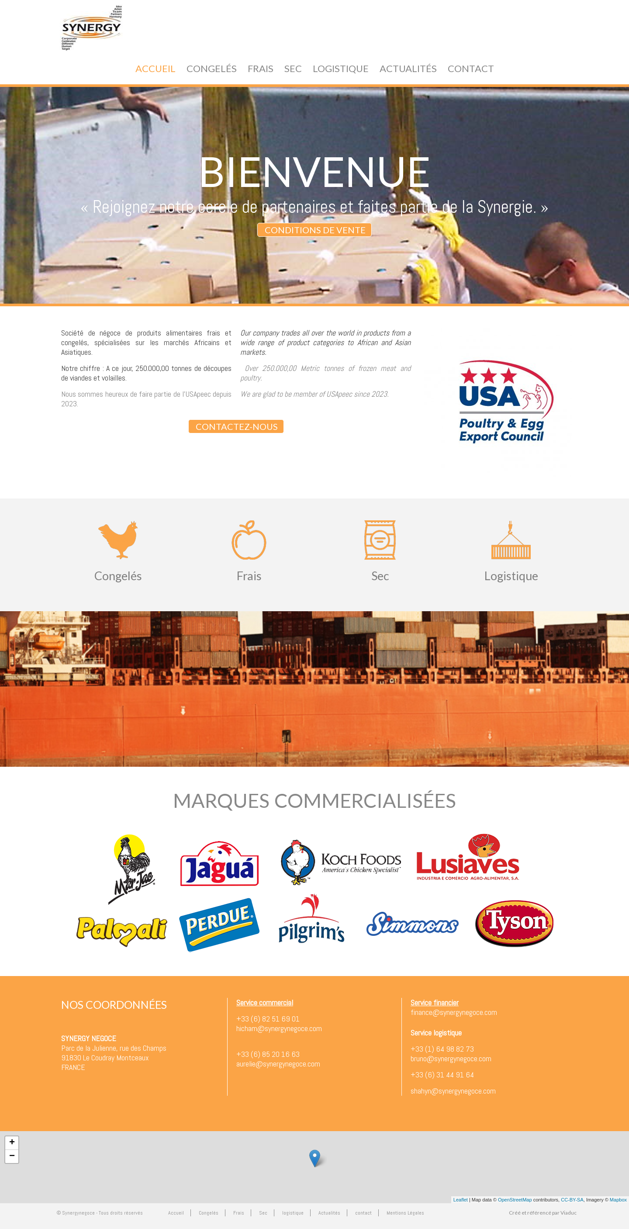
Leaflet (460, 1199)
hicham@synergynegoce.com (279, 1028)
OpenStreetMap (515, 1199)
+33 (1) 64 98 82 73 (442, 1049)
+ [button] (12, 1142)
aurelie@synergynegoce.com (278, 1064)
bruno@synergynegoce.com (451, 1058)
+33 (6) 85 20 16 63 (268, 1054)
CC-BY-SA (572, 1199)
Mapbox (618, 1199)
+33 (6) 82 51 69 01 (268, 1019)
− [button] (12, 1156)
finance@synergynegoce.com (454, 1012)
